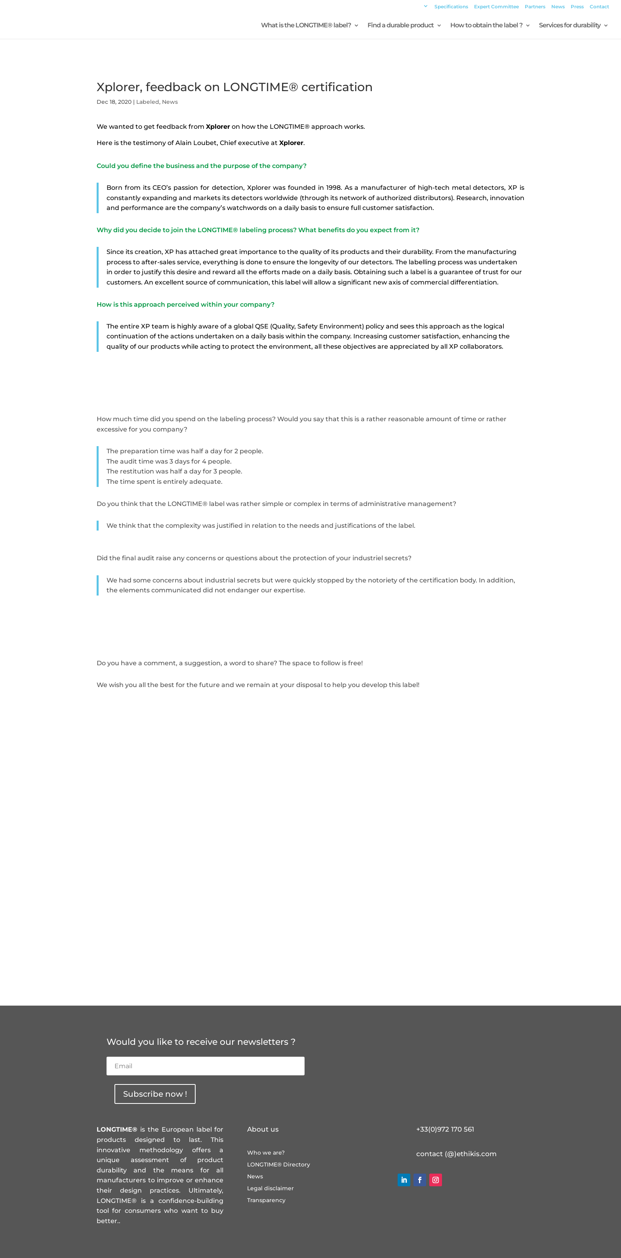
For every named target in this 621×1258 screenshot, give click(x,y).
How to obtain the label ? (486, 26)
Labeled (147, 101)
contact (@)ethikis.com (456, 1154)
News (558, 7)
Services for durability (569, 26)
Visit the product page (311, 711)
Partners (535, 7)
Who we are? (266, 1153)
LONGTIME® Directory (278, 1165)
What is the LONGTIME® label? (306, 26)
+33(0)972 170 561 (445, 1129)
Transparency (266, 1200)
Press (577, 7)
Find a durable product (401, 26)
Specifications (451, 7)
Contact (599, 7)
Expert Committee (496, 7)
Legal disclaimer (270, 1188)
